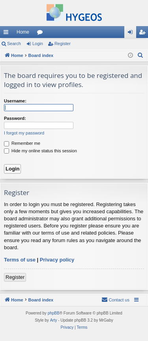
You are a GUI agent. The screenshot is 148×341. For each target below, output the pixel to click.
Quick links (7, 33)
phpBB (54, 313)
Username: (15, 101)
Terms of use (20, 260)
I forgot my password (24, 133)
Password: (15, 118)
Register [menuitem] (144, 33)
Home (23, 32)
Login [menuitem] (132, 33)
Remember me (22, 143)
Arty (53, 320)
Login (37, 43)
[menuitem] (140, 55)
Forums (41, 33)
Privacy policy (57, 260)
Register (62, 43)
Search (14, 43)
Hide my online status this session (40, 150)
